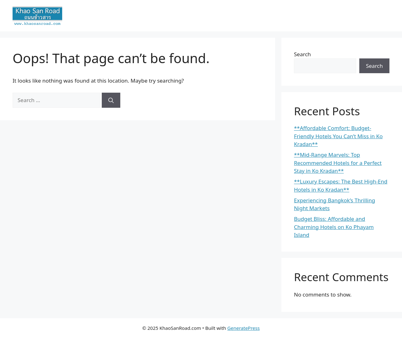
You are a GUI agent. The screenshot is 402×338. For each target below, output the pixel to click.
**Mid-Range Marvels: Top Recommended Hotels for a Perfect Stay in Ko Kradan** (338, 162)
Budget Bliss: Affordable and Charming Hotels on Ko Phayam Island (334, 226)
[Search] (111, 100)
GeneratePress (243, 328)
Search (302, 54)
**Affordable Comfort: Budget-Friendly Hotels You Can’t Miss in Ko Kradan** (338, 136)
